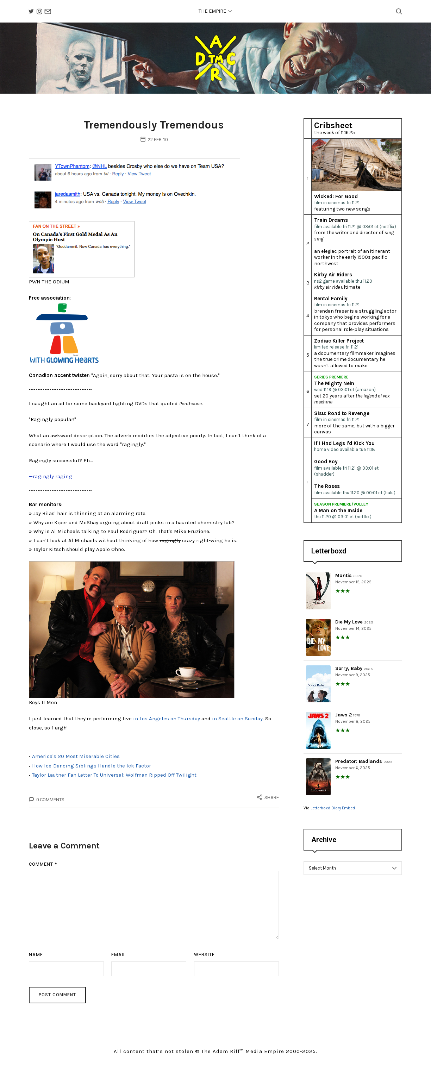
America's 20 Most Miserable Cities (76, 759)
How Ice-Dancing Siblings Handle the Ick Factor (91, 768)
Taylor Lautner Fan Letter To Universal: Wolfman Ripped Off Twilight (114, 777)
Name (36, 956)
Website (204, 956)
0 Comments (50, 802)
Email (118, 956)
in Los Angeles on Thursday (166, 722)
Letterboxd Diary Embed (333, 810)
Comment (43, 866)
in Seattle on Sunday (237, 722)
